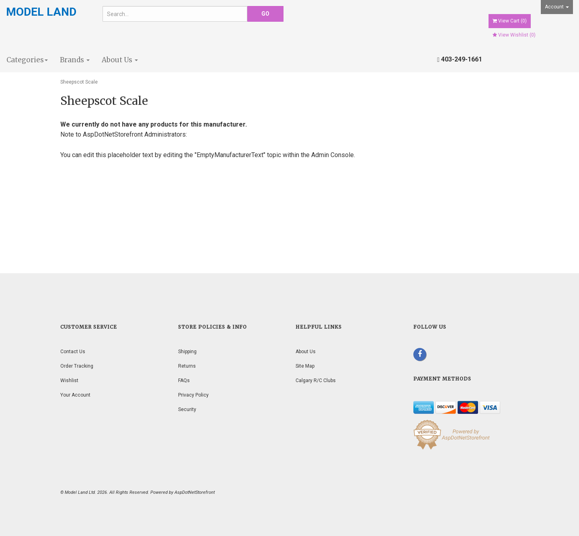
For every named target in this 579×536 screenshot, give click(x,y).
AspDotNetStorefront (113, 134)
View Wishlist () (514, 35)
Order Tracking (76, 366)
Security (187, 409)
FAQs (184, 380)
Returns (187, 366)
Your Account (75, 395)
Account (557, 7)
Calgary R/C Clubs (316, 380)
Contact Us (72, 351)
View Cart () (510, 21)
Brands (75, 59)
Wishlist (69, 380)
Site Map (305, 366)
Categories (27, 59)
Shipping (187, 351)
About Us (120, 59)
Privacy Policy (193, 395)
